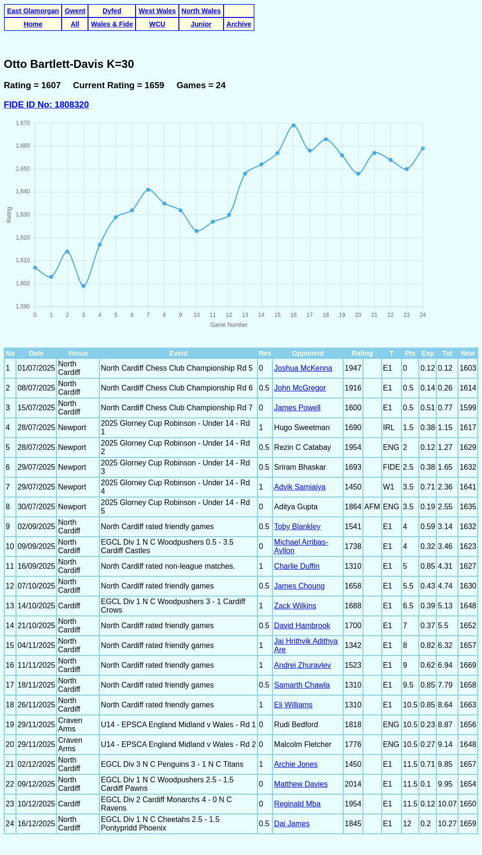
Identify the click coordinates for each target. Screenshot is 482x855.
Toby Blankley (297, 527)
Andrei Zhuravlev (302, 665)
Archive (238, 24)
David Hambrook (302, 626)
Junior (201, 24)
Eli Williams (293, 705)
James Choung (299, 586)
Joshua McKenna (303, 368)
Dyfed (112, 11)
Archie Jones (296, 764)
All (75, 24)
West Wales (157, 11)
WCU (157, 24)
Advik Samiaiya (299, 487)
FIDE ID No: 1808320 (46, 104)
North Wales (201, 11)
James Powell (297, 408)
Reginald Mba (297, 804)
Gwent (74, 11)
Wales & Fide (112, 24)
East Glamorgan (33, 11)
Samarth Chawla (301, 685)
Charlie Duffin (297, 566)
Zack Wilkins (295, 606)
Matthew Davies (301, 784)
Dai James (292, 824)
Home (33, 24)
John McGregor (300, 388)
